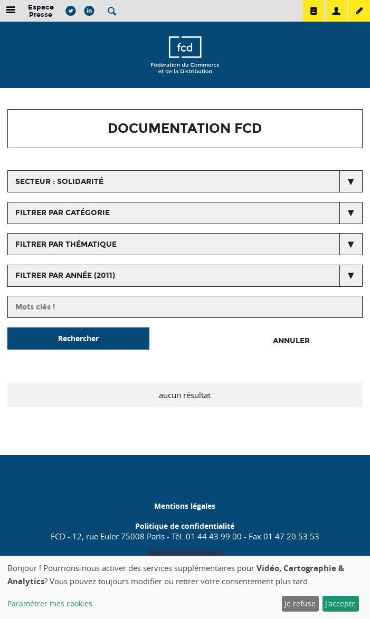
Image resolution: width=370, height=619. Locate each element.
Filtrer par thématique (66, 244)
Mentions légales (184, 506)
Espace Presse (41, 11)
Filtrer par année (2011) (65, 275)
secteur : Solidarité (59, 181)
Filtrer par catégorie (62, 212)
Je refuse (300, 603)
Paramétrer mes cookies (49, 603)
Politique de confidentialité (184, 526)
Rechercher (78, 338)
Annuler (291, 340)
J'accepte (340, 603)
